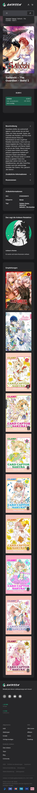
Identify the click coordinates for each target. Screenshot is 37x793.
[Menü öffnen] (7, 13)
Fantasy (21, 203)
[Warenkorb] (32, 5)
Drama (27, 203)
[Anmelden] (28, 5)
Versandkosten (14, 101)
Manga (14, 18)
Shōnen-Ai (22, 205)
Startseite (8, 18)
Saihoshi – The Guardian (27, 207)
